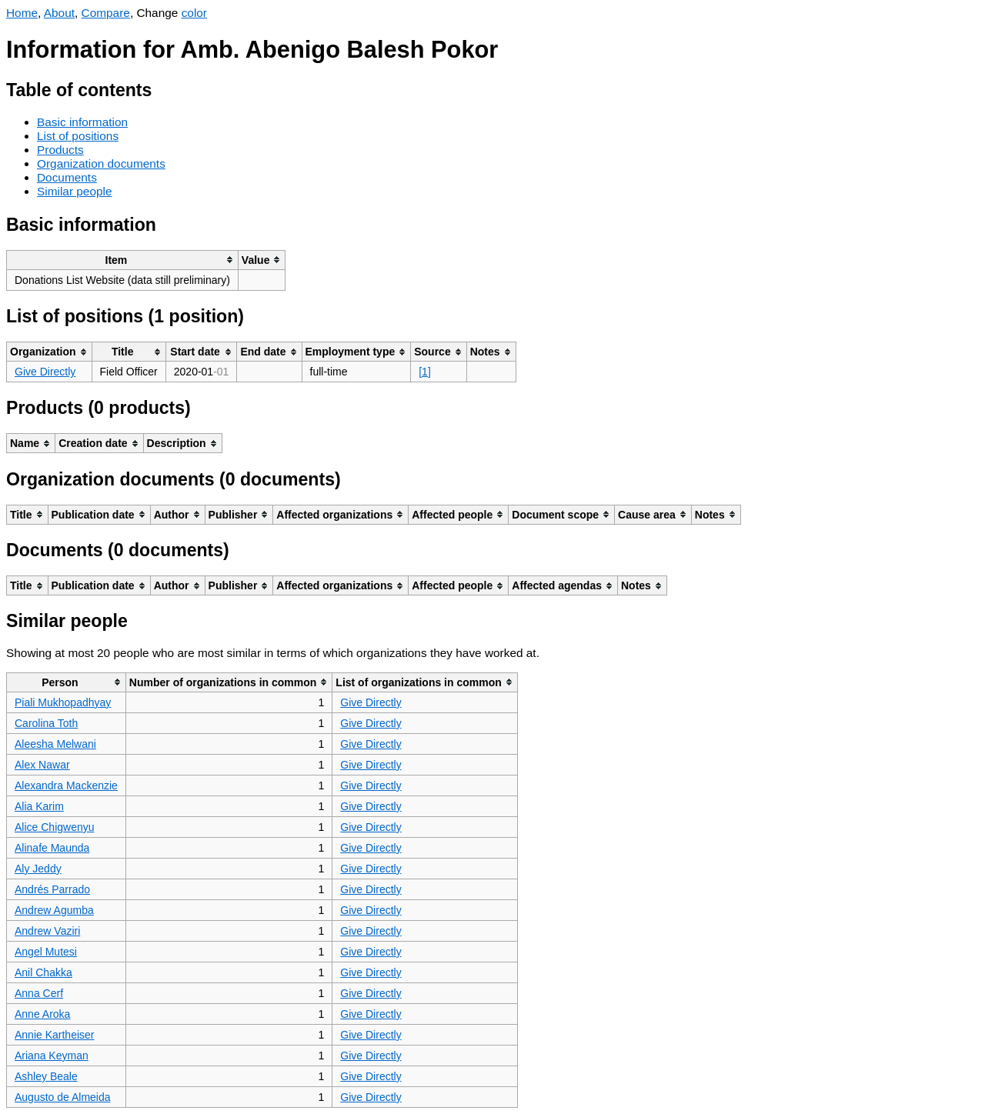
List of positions (78, 135)
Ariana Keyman (51, 1055)
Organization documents (101, 163)
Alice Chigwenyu (55, 827)
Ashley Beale (46, 1076)
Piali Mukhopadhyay (63, 702)
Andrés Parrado (52, 889)
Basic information (82, 121)
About (59, 12)
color (194, 12)
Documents (67, 177)
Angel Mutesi (46, 952)
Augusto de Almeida (63, 1097)
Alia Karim (39, 806)
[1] (425, 371)
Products (60, 149)
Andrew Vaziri (47, 931)
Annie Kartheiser (55, 1035)
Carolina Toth (46, 723)
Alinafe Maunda (52, 848)
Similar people (74, 191)
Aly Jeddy (38, 868)
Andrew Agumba (54, 910)
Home (22, 12)
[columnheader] (123, 259)
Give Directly (45, 371)
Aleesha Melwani (55, 744)
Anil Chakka (43, 972)
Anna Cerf (39, 993)
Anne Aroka (42, 1014)
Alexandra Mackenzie (66, 785)
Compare (106, 12)
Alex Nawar (42, 765)
